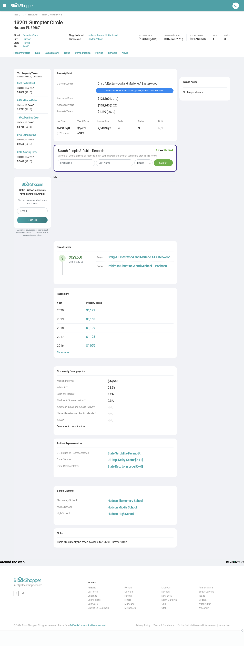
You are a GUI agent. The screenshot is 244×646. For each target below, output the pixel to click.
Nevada (165, 591)
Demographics (82, 52)
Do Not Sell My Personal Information (197, 625)
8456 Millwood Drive (27, 100)
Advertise (224, 625)
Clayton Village (95, 39)
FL (23, 15)
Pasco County (32, 15)
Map (37, 52)
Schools (112, 52)
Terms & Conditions (164, 625)
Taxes (67, 52)
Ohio (163, 604)
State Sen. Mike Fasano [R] (124, 453)
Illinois (128, 599)
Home (16, 15)
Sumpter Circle (56, 15)
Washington (205, 604)
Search (163, 162)
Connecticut (94, 599)
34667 (26, 46)
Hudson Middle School (122, 507)
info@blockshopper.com (28, 585)
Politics (99, 52)
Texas (202, 595)
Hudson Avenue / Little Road (103, 35)
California (93, 591)
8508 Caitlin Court (26, 83)
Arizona (92, 587)
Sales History (52, 52)
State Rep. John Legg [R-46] (125, 466)
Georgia (129, 591)
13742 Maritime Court (28, 117)
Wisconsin (204, 608)
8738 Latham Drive (26, 135)
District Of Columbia (98, 608)
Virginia (203, 599)
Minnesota (130, 608)
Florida (26, 42)
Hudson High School (121, 514)
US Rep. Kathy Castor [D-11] (125, 460)
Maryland (130, 604)
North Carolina (169, 599)
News (125, 52)
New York (166, 595)
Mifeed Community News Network (88, 625)
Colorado (92, 595)
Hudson (44, 15)
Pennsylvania (206, 587)
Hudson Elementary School (125, 501)
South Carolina (206, 591)
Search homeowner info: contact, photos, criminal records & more (134, 90)
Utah (164, 608)
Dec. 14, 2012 (76, 261)
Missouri (165, 587)
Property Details (22, 52)
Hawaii (128, 595)
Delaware (93, 604)
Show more (63, 352)
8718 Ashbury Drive (27, 152)
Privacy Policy (143, 625)
